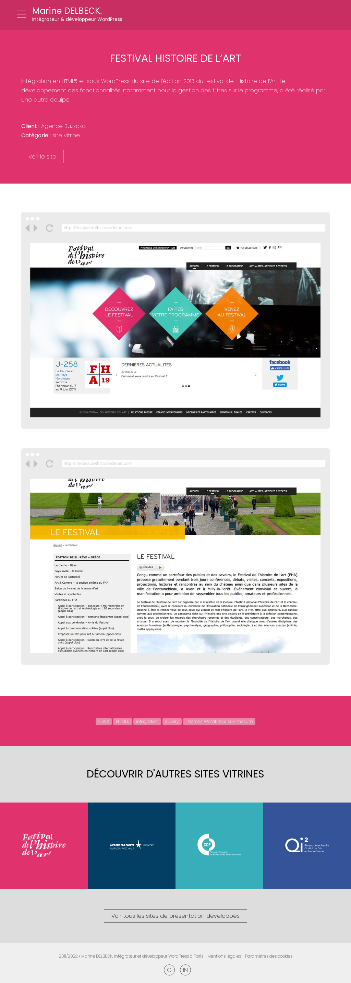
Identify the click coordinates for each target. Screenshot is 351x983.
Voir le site (42, 157)
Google (169, 969)
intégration (147, 721)
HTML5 (122, 721)
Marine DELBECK (96, 956)
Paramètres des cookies (268, 956)
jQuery (172, 721)
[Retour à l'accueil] (77, 15)
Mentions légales (224, 956)
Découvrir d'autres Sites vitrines (175, 774)
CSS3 (103, 721)
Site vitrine (66, 135)
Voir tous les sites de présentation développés (175, 916)
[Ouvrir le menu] (21, 14)
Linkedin (185, 969)
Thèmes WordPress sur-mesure (219, 721)
